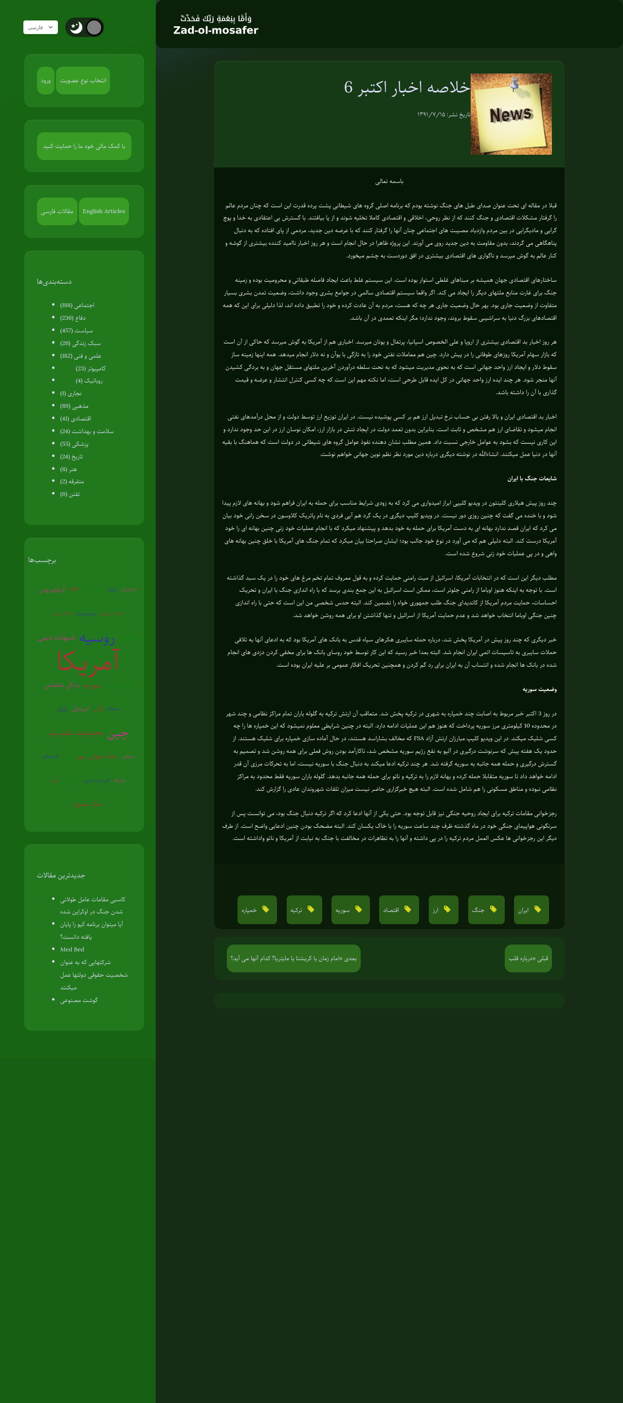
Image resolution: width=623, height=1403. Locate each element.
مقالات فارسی (57, 211)
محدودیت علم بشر (76, 732)
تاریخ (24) (71, 456)
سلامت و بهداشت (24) (87, 431)
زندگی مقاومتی (62, 684)
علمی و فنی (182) (80, 355)
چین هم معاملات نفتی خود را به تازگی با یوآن (383, 354)
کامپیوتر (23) (91, 368)
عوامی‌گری (71, 780)
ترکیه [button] (297, 910)
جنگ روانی (63, 613)
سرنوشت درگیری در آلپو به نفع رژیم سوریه (449, 751)
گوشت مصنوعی (79, 1000)
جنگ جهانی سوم (97, 756)
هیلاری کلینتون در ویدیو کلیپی (488, 502)
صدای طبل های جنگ (464, 205)
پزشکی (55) (74, 443)
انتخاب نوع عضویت (83, 80)
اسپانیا (415, 341)
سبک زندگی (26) (80, 343)
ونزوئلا (119, 780)
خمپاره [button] (249, 910)
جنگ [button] (479, 910)
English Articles (104, 211)
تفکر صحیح (88, 804)
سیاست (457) (76, 330)
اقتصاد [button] (392, 910)
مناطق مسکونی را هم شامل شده (485, 788)
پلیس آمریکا (94, 589)
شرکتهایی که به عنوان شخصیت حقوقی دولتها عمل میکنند (94, 975)
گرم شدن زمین (97, 780)
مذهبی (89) (74, 406)
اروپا (55, 780)
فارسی (45, 27)
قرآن (98, 708)
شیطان (113, 708)
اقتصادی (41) (75, 418)
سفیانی (128, 756)
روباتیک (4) (89, 380)
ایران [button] (524, 910)
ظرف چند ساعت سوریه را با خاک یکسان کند (400, 825)
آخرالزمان (129, 589)
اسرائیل (80, 708)
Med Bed (72, 949)
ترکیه (113, 589)
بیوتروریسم (86, 613)
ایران (62, 708)
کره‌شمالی (50, 756)
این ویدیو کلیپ (484, 738)
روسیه (97, 637)
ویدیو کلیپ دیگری (410, 515)
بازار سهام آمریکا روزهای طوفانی (513, 354)
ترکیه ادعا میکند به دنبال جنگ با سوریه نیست (354, 763)
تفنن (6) (70, 494)
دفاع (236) (73, 317)
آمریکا (88, 661)
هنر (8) (68, 469)
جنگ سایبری (111, 613)
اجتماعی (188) (77, 305)
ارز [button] (436, 910)
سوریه (92, 685)
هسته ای (118, 685)
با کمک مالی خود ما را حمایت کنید (84, 146)
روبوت (67, 756)
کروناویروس (52, 589)
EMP (74, 589)
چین (117, 732)
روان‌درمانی (128, 637)
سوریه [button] (343, 910)
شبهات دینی (56, 637)
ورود (46, 80)
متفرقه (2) (72, 481)
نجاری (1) (71, 393)
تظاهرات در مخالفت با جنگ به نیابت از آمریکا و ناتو (326, 838)
